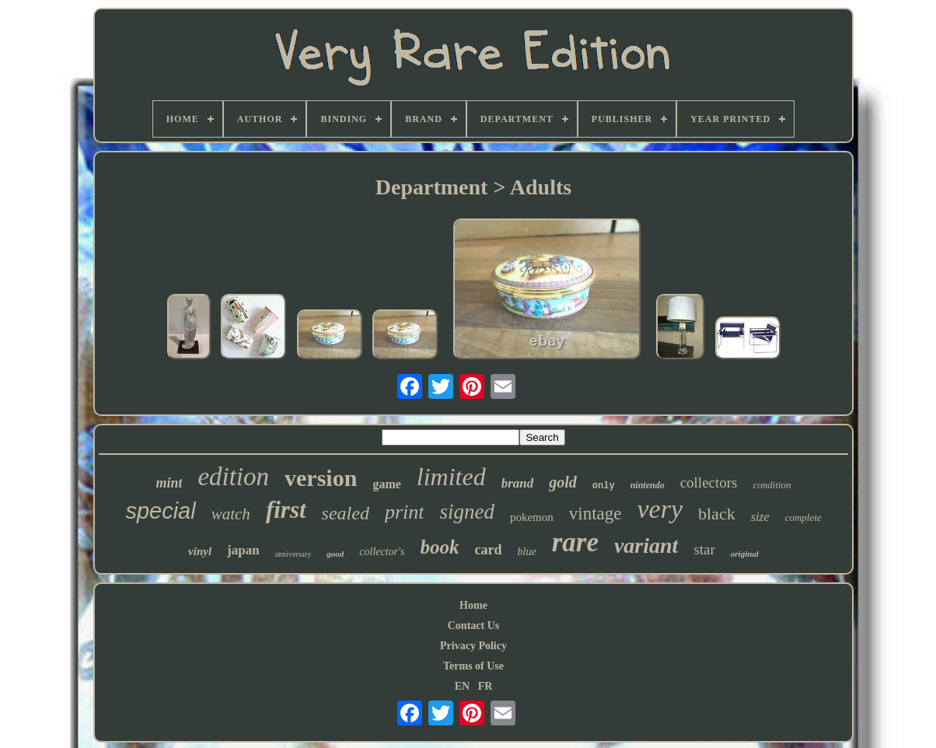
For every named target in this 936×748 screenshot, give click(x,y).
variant (646, 545)
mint (168, 483)
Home (473, 605)
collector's (381, 552)
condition (772, 485)
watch (230, 514)
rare (575, 542)
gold (563, 482)
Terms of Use (473, 666)
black (716, 513)
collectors (709, 482)
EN (462, 686)
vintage (595, 513)
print (404, 512)
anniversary (293, 554)
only (603, 486)
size (760, 516)
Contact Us (474, 625)
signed (466, 511)
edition (233, 477)
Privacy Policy (473, 646)
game (386, 484)
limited (451, 477)
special (160, 510)
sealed (345, 513)
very (660, 509)
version (321, 478)
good (335, 553)
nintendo (647, 485)
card (488, 550)
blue (527, 552)
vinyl (199, 551)
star (703, 549)
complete (803, 517)
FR (485, 686)
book (440, 547)
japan (243, 550)
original (745, 553)
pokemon (532, 517)
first (286, 509)
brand (517, 483)
